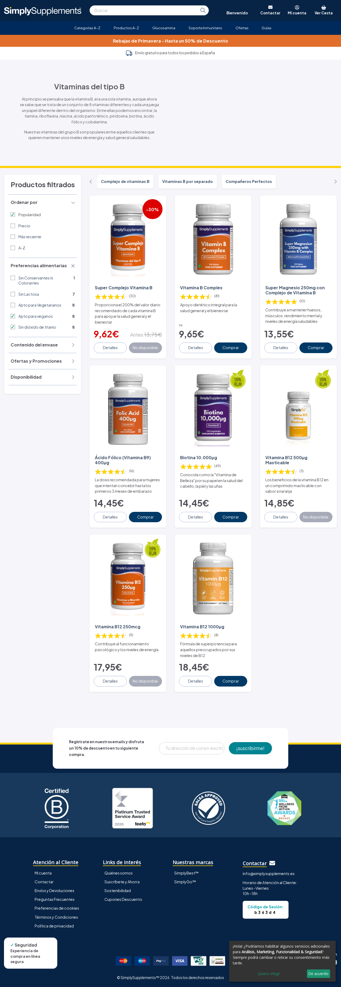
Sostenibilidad (117, 890)
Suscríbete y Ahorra (122, 881)
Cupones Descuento (123, 899)
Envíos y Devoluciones (54, 890)
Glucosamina (163, 28)
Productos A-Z (126, 28)
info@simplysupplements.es (269, 873)
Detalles (110, 347)
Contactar (44, 881)
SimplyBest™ (186, 873)
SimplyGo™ (185, 881)
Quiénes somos (118, 873)
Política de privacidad (54, 925)
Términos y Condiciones (56, 917)
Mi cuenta (43, 873)
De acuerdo (318, 973)
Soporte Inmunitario (205, 28)
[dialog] (282, 961)
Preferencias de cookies (57, 908)
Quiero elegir (269, 973)
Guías (266, 28)
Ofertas (242, 28)
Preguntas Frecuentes (55, 899)
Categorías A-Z (87, 28)
